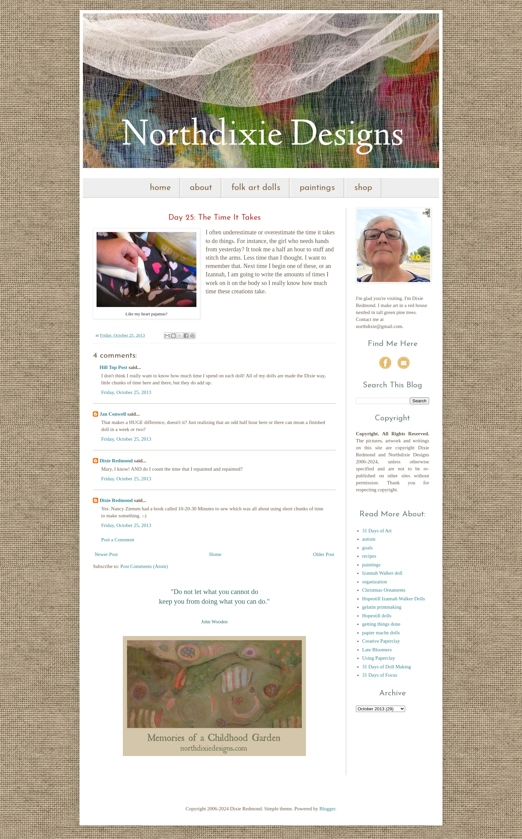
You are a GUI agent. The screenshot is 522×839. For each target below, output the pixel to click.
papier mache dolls (381, 632)
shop (363, 187)
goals (367, 547)
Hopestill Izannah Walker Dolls (393, 598)
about (201, 187)
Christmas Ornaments (383, 590)
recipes (369, 556)
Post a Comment (117, 539)
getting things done (381, 624)
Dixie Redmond (116, 460)
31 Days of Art (377, 530)
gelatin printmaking (381, 607)
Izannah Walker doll (382, 573)
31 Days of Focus (379, 675)
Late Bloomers (377, 649)
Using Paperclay (378, 658)
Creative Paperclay (381, 641)
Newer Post (106, 554)
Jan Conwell (113, 414)
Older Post (323, 554)
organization (374, 581)
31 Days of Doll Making (386, 666)
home (160, 187)
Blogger (327, 808)
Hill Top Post (113, 367)
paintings (317, 187)
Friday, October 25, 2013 (126, 392)
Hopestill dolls (377, 615)
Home (215, 554)
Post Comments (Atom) (144, 566)
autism (369, 539)
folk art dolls (255, 187)
